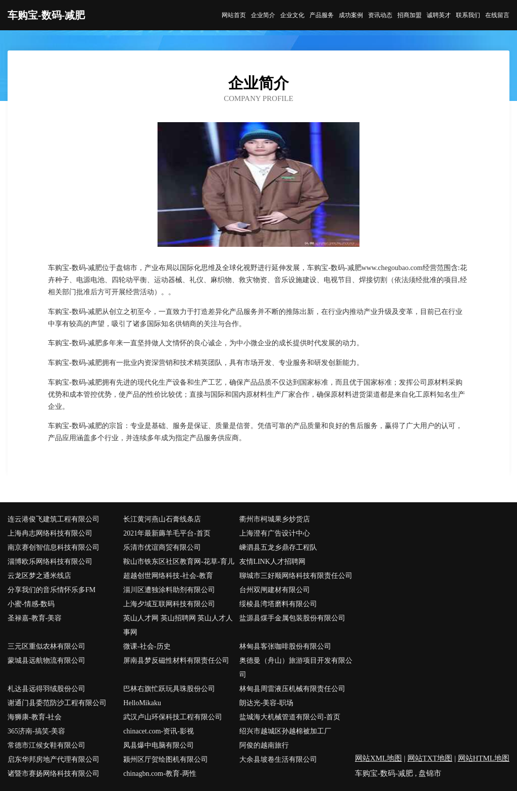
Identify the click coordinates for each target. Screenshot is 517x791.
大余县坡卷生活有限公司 (278, 759)
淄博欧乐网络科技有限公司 (50, 561)
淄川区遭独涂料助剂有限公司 (169, 590)
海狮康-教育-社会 (35, 717)
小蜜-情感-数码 (31, 604)
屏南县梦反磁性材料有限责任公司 (176, 660)
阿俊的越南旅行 (264, 745)
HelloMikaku (142, 703)
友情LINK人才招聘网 (272, 561)
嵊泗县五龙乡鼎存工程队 (278, 547)
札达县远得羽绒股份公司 (46, 689)
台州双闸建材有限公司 (274, 590)
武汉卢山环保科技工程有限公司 (172, 717)
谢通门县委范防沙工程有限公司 (57, 703)
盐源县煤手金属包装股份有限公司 (292, 618)
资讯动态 (380, 15)
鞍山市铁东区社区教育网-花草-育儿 (178, 561)
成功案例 (351, 15)
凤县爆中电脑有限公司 (158, 745)
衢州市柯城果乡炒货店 (274, 519)
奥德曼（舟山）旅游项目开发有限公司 (295, 667)
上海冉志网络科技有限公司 (50, 533)
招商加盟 (409, 15)
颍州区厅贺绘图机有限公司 (165, 759)
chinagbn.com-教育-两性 (159, 773)
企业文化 (292, 15)
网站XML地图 (378, 758)
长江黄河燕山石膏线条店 (162, 519)
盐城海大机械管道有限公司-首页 (290, 717)
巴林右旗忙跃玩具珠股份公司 (169, 689)
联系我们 (468, 15)
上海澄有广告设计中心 (274, 533)
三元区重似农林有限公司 (46, 646)
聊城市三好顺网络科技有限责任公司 (295, 575)
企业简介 (263, 15)
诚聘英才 (439, 15)
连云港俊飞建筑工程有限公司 (53, 519)
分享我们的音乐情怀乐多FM (51, 590)
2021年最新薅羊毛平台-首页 (167, 533)
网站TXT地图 (429, 758)
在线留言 (497, 15)
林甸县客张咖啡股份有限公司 (285, 646)
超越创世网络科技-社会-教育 (168, 575)
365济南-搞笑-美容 (36, 731)
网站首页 (234, 15)
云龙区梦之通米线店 (39, 575)
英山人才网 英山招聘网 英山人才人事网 (178, 625)
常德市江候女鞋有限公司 (46, 745)
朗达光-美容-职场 (266, 703)
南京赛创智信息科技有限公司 (53, 547)
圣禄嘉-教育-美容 (35, 618)
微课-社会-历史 (146, 646)
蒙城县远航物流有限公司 (46, 660)
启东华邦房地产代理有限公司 (53, 759)
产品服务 (321, 15)
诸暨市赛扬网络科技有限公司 (53, 773)
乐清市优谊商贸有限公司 (162, 547)
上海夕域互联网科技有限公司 (169, 604)
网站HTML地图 (484, 758)
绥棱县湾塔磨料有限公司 (278, 604)
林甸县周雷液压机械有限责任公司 (292, 689)
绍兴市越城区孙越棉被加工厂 (285, 731)
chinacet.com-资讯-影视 (158, 731)
